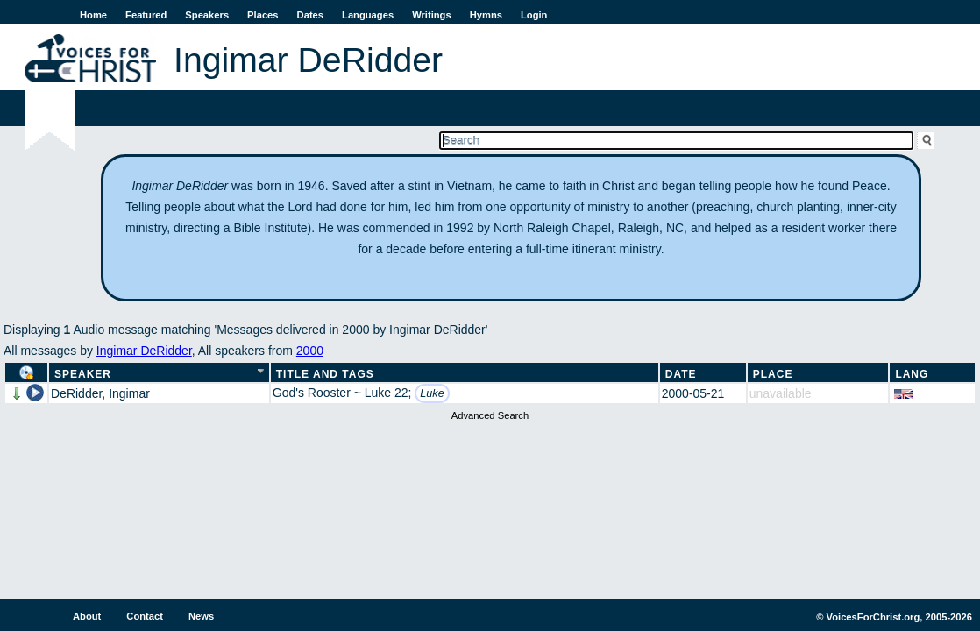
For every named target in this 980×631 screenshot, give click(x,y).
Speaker (82, 374)
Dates (310, 15)
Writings (431, 15)
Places (262, 15)
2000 (309, 351)
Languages (368, 15)
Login (534, 15)
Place (773, 374)
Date (681, 374)
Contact (144, 616)
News (201, 616)
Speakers (207, 15)
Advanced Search (490, 415)
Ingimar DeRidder (144, 351)
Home (93, 15)
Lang (911, 374)
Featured (146, 15)
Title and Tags (325, 374)
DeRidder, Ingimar (100, 393)
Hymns (486, 15)
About (87, 616)
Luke (432, 393)
